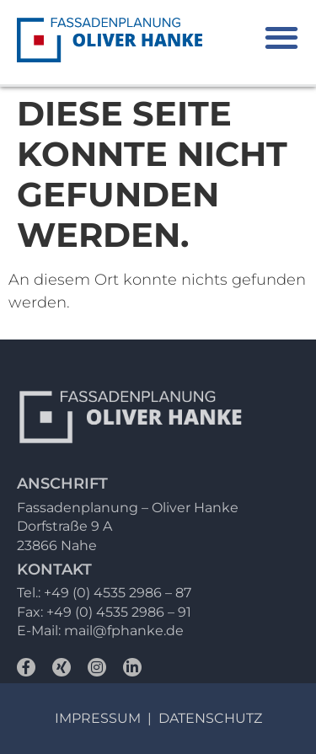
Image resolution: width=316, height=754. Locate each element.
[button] (281, 37)
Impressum (98, 718)
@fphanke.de (138, 631)
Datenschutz (210, 718)
